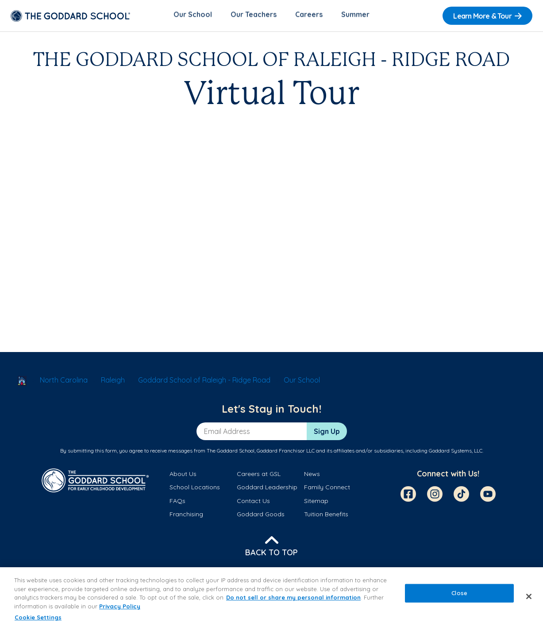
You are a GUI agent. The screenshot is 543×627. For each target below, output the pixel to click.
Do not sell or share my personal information (293, 597)
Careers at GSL (259, 476)
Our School (192, 15)
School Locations (194, 489)
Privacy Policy (119, 606)
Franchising (186, 516)
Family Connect (327, 489)
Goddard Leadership (267, 489)
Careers (309, 15)
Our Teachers (254, 15)
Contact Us (253, 502)
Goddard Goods (261, 516)
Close (459, 592)
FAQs (177, 502)
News (312, 476)
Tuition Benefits (326, 516)
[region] (271, 597)
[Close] (529, 596)
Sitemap (316, 502)
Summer (355, 15)
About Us (182, 476)
